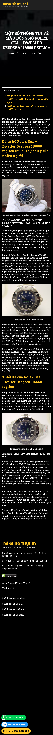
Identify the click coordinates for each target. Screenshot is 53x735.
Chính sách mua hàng (13, 598)
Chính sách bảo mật (12, 603)
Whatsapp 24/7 (15, 717)
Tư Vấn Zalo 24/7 (16, 724)
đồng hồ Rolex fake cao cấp (27, 161)
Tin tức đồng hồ (37, 53)
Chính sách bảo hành (13, 614)
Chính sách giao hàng (13, 609)
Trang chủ (13, 53)
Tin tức (24, 53)
